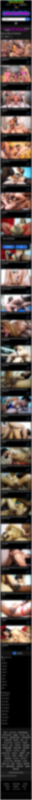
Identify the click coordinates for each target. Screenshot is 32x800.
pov (28, 735)
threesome (18, 745)
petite (25, 742)
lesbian (27, 766)
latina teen (17, 748)
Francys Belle (16, 717)
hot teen (22, 735)
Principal (6, 784)
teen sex (19, 763)
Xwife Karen (16, 723)
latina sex (8, 740)
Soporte (7, 786)
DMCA (7, 789)
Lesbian (16, 675)
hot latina (7, 755)
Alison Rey (16, 720)
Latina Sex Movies (11, 797)
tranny (15, 735)
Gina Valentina (16, 698)
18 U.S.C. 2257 (16, 789)
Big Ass (16, 678)
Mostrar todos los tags (16, 772)
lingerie (14, 755)
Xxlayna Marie (16, 695)
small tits (5, 763)
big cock (18, 761)
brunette (14, 753)
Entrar (14, 4)
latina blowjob (23, 732)
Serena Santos (16, 704)
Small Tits (16, 672)
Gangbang (16, 663)
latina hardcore (6, 735)
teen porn (26, 745)
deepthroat (10, 766)
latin (23, 750)
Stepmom (16, 682)
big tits (8, 750)
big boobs (26, 748)
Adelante (20, 653)
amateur (16, 769)
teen (13, 763)
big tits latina (8, 761)
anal (21, 740)
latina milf (23, 758)
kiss (26, 740)
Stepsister (16, 685)
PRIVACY (24, 786)
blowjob (8, 758)
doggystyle (17, 742)
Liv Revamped (16, 708)
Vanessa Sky (16, 701)
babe (26, 755)
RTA (25, 789)
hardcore (19, 766)
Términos (16, 786)
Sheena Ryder (16, 711)
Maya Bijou (16, 714)
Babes (16, 688)
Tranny (16, 659)
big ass (15, 740)
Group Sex (16, 666)
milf (11, 745)
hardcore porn (6, 753)
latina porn (6, 748)
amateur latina (15, 737)
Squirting (16, 669)
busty (5, 732)
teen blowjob (26, 737)
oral (28, 753)
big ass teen (12, 732)
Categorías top (7, 657)
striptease (5, 745)
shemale (22, 753)
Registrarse (8, 4)
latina (20, 755)
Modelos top (6, 692)
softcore (15, 758)
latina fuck (16, 750)
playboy (25, 761)
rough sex (5, 737)
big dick (26, 763)
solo (3, 766)
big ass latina (8, 742)
